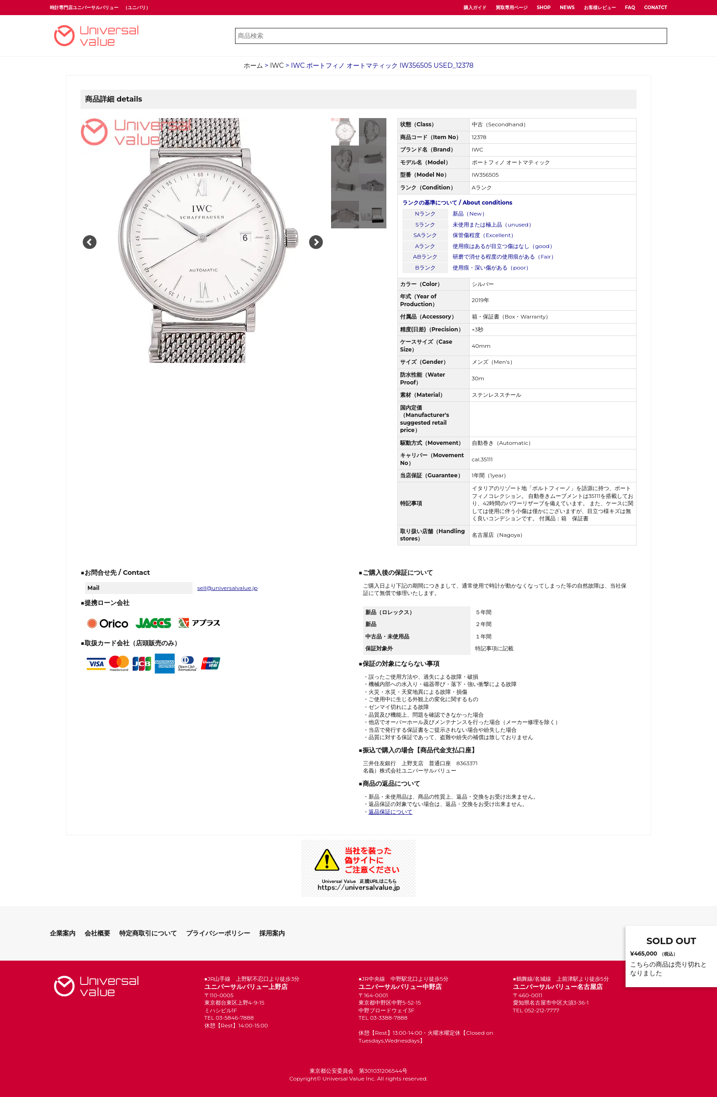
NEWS (567, 8)
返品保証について (390, 811)
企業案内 (62, 933)
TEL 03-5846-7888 (229, 1017)
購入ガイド (475, 8)
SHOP (544, 8)
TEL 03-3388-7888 (382, 1017)
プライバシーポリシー (218, 933)
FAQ (630, 8)
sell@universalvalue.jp (227, 587)
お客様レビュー (600, 8)
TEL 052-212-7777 (536, 1010)
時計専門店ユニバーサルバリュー (84, 8)
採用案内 (272, 933)
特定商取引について (148, 933)
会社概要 (97, 933)
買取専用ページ (512, 8)
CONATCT (655, 8)
